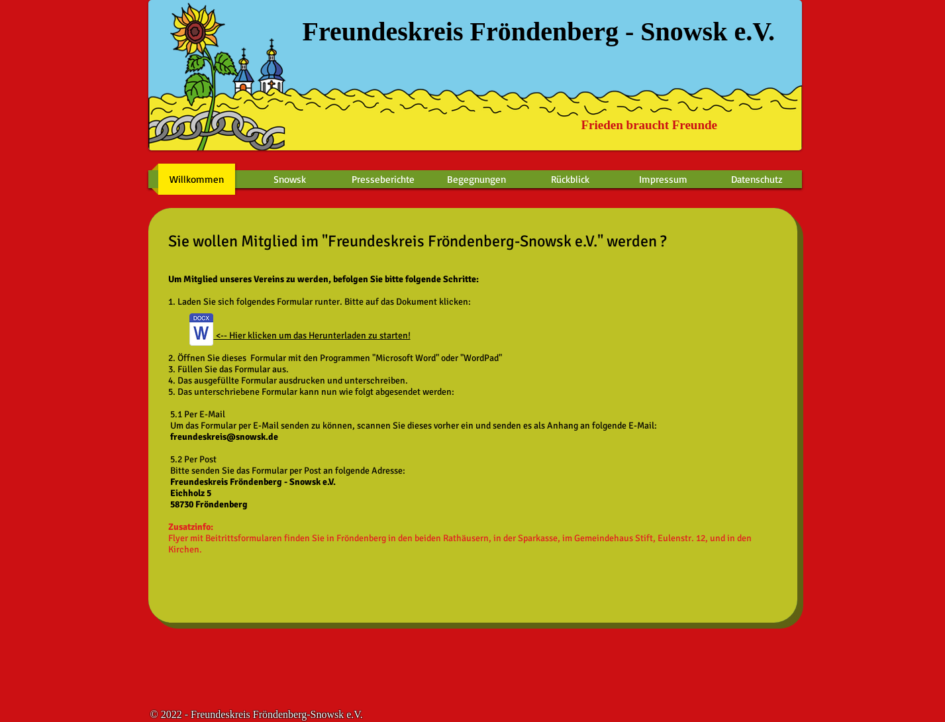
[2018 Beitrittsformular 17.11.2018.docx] (201, 331)
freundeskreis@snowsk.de (224, 436)
